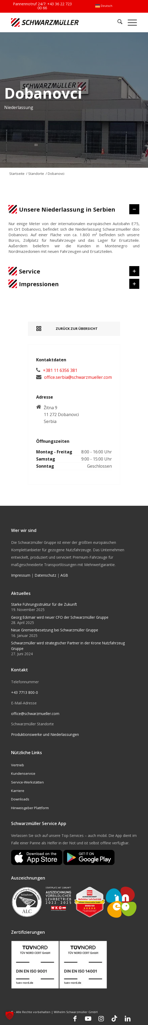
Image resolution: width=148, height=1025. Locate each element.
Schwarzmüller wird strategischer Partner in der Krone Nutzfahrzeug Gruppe (68, 645)
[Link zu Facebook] (75, 1018)
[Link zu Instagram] (101, 1018)
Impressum (20, 575)
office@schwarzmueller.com (35, 713)
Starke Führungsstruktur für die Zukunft (44, 604)
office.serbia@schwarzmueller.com (78, 377)
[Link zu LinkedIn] (128, 1018)
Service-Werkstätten (27, 782)
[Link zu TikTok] (114, 1018)
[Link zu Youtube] (88, 1018)
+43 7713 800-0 (24, 692)
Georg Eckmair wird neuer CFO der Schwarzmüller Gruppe (59, 617)
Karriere (17, 790)
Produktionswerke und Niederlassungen (45, 734)
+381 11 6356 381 (60, 370)
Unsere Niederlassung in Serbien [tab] (69, 209)
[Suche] (117, 22)
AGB (64, 575)
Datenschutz (45, 575)
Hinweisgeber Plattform (30, 807)
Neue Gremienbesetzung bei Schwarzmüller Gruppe (54, 629)
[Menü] (129, 22)
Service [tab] (69, 271)
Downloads (20, 799)
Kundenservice (23, 773)
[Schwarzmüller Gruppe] (49, 22)
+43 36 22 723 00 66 (54, 5)
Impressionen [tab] (69, 284)
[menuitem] (104, 5)
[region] (74, 240)
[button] (9, 1015)
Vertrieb (17, 765)
